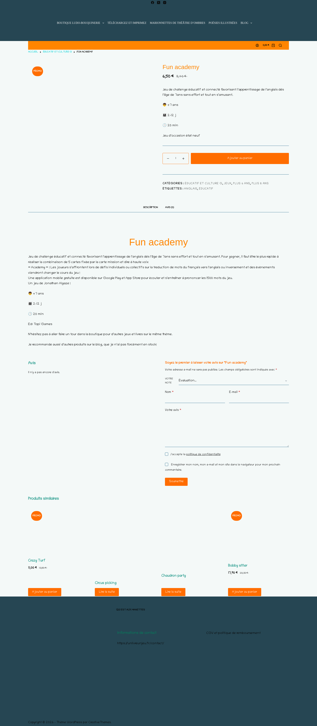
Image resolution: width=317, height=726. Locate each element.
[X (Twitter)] (158, 2)
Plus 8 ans (260, 183)
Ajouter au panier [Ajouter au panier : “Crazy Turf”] (44, 592)
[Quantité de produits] (176, 158)
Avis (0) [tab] (169, 207)
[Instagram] (164, 2)
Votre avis (173, 410)
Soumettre (176, 481)
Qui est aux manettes (130, 610)
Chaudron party (173, 576)
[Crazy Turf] (58, 530)
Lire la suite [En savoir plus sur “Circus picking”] (107, 592)
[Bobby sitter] (258, 533)
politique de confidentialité (203, 454)
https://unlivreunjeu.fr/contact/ (140, 643)
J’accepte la (195, 454)
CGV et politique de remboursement (233, 633)
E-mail (234, 392)
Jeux (227, 183)
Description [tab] (150, 207)
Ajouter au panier (240, 158)
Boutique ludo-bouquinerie (81, 23)
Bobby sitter (237, 566)
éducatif (206, 188)
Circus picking (105, 583)
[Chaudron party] (191, 538)
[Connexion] (257, 45)
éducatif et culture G (203, 183)
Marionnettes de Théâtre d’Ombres (177, 22)
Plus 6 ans (241, 183)
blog (247, 23)
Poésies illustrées (223, 22)
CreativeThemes (99, 722)
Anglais (190, 188)
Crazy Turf (36, 561)
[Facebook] (152, 2)
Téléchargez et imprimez (127, 22)
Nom (169, 392)
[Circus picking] (125, 542)
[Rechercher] (280, 45)
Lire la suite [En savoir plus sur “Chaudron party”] (173, 592)
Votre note (169, 381)
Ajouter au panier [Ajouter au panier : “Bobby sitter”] (244, 592)
